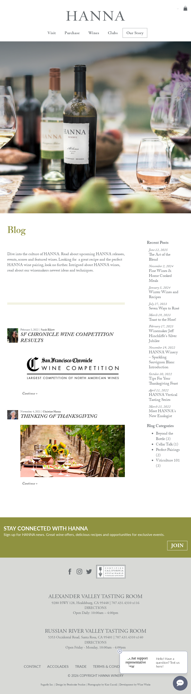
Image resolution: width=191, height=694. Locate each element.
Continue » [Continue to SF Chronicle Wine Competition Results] (29, 394)
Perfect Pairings (168, 453)
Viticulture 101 (168, 464)
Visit (52, 33)
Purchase (72, 33)
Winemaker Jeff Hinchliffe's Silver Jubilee (163, 336)
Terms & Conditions (112, 666)
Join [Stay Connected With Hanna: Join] (177, 545)
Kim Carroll (111, 685)
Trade (81, 666)
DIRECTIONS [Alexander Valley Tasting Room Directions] (95, 608)
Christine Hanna (52, 412)
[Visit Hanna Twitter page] (89, 572)
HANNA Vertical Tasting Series (163, 398)
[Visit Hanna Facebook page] (70, 572)
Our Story (135, 33)
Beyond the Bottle (164, 437)
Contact (32, 666)
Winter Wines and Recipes (163, 295)
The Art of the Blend (159, 257)
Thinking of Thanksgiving (58, 417)
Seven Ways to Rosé (164, 309)
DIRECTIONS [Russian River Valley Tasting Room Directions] (95, 642)
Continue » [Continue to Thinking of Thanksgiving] (29, 484)
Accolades (58, 666)
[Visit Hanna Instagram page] (79, 572)
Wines (93, 33)
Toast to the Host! (162, 320)
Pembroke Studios (76, 685)
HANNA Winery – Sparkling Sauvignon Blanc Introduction (163, 360)
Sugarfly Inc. (47, 685)
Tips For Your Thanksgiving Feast (163, 381)
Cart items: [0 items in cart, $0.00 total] (185, 8)
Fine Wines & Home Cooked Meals (160, 276)
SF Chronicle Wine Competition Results (66, 338)
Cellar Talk (167, 445)
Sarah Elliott (48, 330)
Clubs (113, 33)
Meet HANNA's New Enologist (162, 414)
